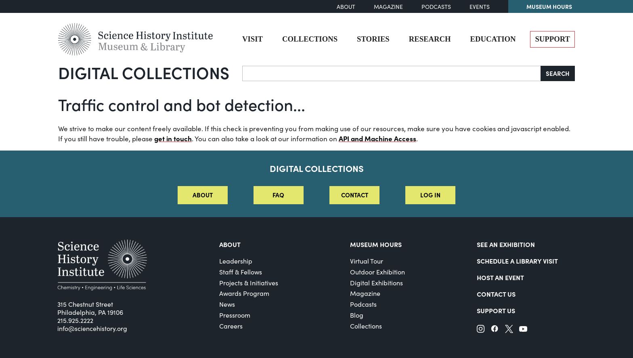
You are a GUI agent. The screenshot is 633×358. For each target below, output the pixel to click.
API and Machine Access (377, 138)
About (346, 6)
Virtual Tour (366, 261)
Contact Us (496, 293)
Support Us (496, 310)
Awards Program (244, 293)
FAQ (278, 195)
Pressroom (234, 315)
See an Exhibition (506, 244)
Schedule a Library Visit (517, 260)
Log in (430, 195)
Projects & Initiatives (248, 282)
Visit (252, 39)
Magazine (388, 6)
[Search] (391, 73)
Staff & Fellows (240, 272)
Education (493, 39)
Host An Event (500, 277)
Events (480, 6)
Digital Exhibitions (376, 282)
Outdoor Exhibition (377, 272)
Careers (231, 326)
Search (558, 73)
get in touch (173, 138)
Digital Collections (143, 72)
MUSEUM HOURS (376, 244)
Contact (354, 195)
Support (552, 39)
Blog (356, 315)
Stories (373, 39)
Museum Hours (549, 6)
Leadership (235, 261)
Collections (309, 39)
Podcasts (436, 6)
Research (430, 39)
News (227, 304)
